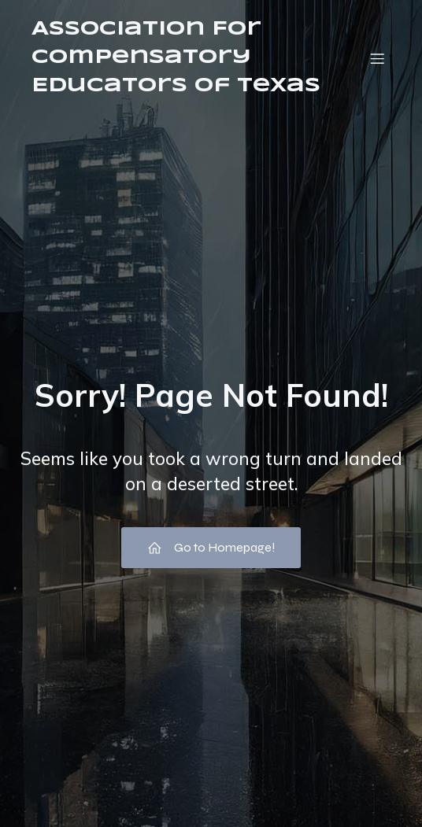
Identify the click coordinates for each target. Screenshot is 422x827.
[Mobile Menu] (377, 58)
